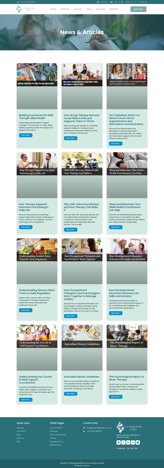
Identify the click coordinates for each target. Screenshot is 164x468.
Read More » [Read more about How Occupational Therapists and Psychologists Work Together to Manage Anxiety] (70, 316)
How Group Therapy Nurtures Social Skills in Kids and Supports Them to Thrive (82, 118)
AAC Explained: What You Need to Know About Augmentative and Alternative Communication (126, 119)
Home (53, 9)
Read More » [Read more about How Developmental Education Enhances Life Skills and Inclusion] (115, 313)
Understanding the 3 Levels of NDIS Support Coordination (35, 379)
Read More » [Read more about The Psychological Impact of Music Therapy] (115, 397)
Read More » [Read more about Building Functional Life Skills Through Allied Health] (25, 135)
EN (132, 448)
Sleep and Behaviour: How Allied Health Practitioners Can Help (125, 207)
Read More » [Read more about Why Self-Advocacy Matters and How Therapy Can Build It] (70, 230)
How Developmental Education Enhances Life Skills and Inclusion (124, 293)
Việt (135, 448)
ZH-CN (119, 453)
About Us (65, 9)
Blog (89, 9)
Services (78, 9)
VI (126, 453)
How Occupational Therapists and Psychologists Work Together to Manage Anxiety (82, 294)
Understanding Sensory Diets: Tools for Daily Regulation (37, 291)
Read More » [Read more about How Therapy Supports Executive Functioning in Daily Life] (25, 227)
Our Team (100, 9)
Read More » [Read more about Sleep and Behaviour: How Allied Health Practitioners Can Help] (115, 227)
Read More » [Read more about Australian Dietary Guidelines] (70, 394)
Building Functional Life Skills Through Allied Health (36, 116)
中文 (127, 448)
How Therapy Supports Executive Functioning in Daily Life (33, 207)
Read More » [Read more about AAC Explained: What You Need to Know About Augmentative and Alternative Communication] (115, 144)
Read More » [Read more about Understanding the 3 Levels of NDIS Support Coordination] (25, 400)
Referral (114, 9)
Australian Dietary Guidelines (81, 376)
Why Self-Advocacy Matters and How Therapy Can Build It (81, 207)
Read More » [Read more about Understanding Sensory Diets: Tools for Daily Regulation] (25, 310)
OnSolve (86, 465)
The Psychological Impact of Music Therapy (126, 378)
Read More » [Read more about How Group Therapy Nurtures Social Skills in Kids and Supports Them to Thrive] (70, 138)
